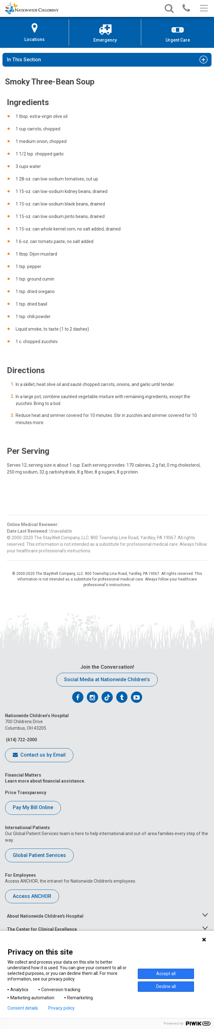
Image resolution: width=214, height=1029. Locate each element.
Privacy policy (61, 1008)
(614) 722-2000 (21, 739)
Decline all (166, 986)
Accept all (166, 973)
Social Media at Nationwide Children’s (107, 679)
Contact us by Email (39, 755)
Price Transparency (25, 792)
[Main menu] (203, 8)
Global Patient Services (39, 855)
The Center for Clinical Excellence (42, 929)
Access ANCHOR (32, 896)
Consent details (22, 1008)
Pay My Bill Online (33, 807)
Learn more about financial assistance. (45, 780)
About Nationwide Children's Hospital (45, 916)
